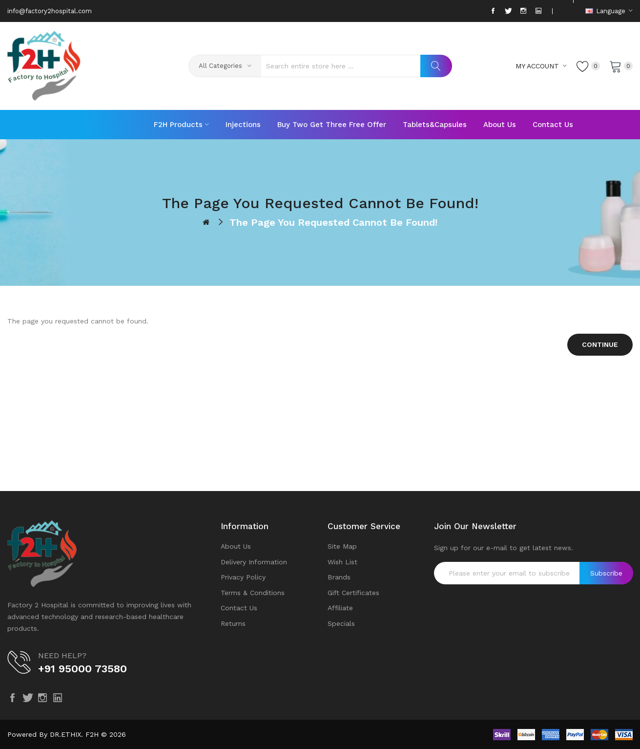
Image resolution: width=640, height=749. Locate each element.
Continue (600, 344)
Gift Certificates (353, 593)
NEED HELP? (62, 655)
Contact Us (239, 608)
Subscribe (606, 573)
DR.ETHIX (65, 734)
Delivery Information (254, 562)
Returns (233, 623)
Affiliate (340, 608)
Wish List (342, 562)
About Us (236, 546)
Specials (341, 623)
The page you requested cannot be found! (333, 222)
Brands (339, 577)
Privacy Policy (243, 577)
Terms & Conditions (253, 593)
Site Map (342, 546)
